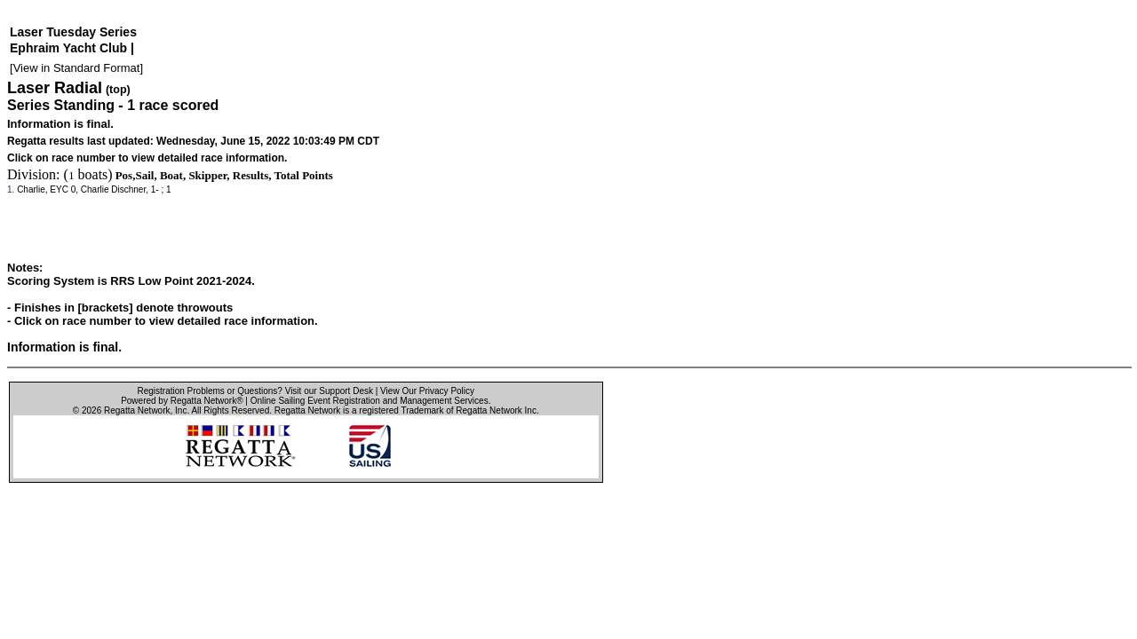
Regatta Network (137, 410)
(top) (118, 89)
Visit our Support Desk (329, 391)
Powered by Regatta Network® (182, 401)
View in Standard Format (76, 68)
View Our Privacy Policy (427, 391)
